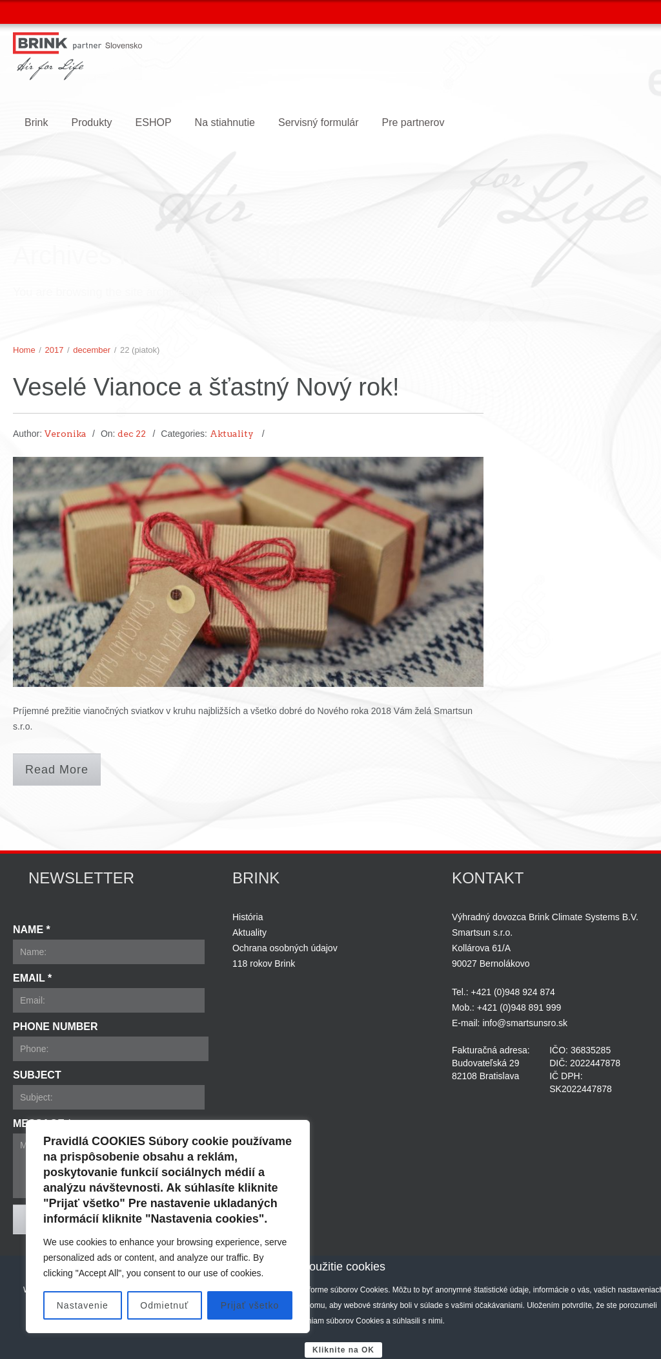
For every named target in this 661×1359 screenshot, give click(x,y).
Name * (31, 929)
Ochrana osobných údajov (285, 948)
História (247, 917)
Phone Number (55, 1026)
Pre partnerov (412, 122)
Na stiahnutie (225, 122)
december (91, 350)
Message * (42, 1123)
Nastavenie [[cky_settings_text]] (82, 1305)
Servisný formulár (318, 122)
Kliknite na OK (343, 1349)
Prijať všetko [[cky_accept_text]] (250, 1305)
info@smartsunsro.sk (524, 1023)
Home (24, 350)
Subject (37, 1074)
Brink (36, 122)
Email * (32, 978)
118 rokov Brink (263, 963)
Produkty (91, 122)
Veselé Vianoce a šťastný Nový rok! (206, 387)
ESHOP (154, 122)
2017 (54, 350)
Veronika (65, 433)
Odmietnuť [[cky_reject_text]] (164, 1305)
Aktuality (232, 433)
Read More (56, 769)
